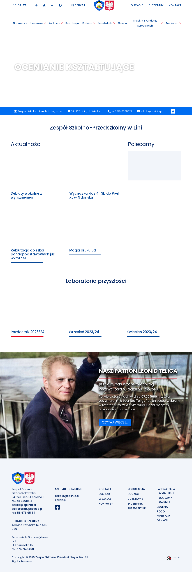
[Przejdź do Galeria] (166, 173)
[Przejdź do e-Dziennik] (166, 161)
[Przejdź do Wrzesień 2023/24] (96, 318)
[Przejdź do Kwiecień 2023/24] (154, 318)
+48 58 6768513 (120, 113)
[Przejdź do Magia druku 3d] (95, 233)
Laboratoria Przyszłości (166, 493)
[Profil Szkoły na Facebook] (59, 510)
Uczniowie (135, 500)
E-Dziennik (156, 7)
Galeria (162, 508)
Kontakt (175, 7)
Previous (11, 77)
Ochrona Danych (163, 520)
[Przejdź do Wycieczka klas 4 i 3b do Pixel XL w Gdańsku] (95, 178)
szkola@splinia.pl (150, 113)
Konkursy (106, 505)
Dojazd (104, 496)
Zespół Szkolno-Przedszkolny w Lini (59, 559)
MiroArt (173, 559)
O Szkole (137, 7)
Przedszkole (137, 510)
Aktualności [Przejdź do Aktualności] (26, 146)
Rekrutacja (136, 491)
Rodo (161, 513)
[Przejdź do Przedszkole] (142, 173)
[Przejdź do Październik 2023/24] (38, 318)
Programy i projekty (165, 501)
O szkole (105, 500)
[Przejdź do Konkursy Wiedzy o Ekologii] (142, 161)
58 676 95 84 (26, 514)
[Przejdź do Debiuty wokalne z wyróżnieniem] (37, 178)
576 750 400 (25, 551)
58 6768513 (24, 503)
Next (181, 77)
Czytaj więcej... (115, 424)
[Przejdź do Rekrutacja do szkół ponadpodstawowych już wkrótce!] (37, 237)
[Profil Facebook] (173, 114)
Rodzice (133, 496)
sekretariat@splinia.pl (27, 510)
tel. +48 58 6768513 (68, 491)
